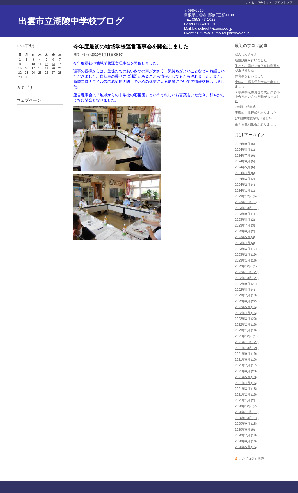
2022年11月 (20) (246, 272)
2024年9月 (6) (245, 143)
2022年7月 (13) (246, 295)
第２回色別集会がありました (255, 124)
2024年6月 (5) (245, 161)
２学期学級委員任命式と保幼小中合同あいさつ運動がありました (257, 96)
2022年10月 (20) (246, 278)
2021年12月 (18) (246, 336)
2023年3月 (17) (246, 248)
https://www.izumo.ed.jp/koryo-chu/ (219, 33)
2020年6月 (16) (246, 441)
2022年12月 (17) (246, 266)
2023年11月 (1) (246, 202)
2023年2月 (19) (246, 254)
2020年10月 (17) (246, 418)
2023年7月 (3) (245, 225)
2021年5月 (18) (246, 377)
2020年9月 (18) (246, 423)
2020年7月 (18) (246, 435)
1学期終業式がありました (253, 118)
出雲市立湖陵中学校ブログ (71, 21)
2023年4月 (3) (245, 243)
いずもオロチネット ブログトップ (269, 2)
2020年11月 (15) (246, 412)
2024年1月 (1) (245, 190)
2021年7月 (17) (246, 365)
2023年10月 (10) (246, 208)
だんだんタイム (246, 54)
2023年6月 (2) (245, 231)
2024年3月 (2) (245, 178)
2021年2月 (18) (246, 394)
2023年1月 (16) (246, 260)
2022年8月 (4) (245, 289)
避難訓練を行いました (251, 60)
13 (53, 64)
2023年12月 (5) (246, 196)
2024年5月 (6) (245, 167)
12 (46, 64)
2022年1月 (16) (246, 330)
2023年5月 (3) (245, 237)
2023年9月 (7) (245, 213)
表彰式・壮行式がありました (255, 112)
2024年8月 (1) (245, 149)
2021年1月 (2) (245, 400)
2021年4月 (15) (246, 383)
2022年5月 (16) (246, 307)
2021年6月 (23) (246, 371)
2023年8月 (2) (245, 219)
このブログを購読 (251, 458)
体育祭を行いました (249, 76)
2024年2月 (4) (245, 184)
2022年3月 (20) (246, 318)
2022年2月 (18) (246, 324)
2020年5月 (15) (246, 447)
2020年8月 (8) (245, 429)
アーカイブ (254, 135)
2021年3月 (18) (246, 388)
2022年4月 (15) (246, 313)
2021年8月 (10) (246, 359)
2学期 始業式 (245, 106)
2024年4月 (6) (245, 173)
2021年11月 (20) (246, 342)
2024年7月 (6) (245, 155)
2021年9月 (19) (246, 353)
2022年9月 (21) (246, 283)
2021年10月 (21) (246, 348)
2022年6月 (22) (246, 301)
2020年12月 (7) (246, 406)
